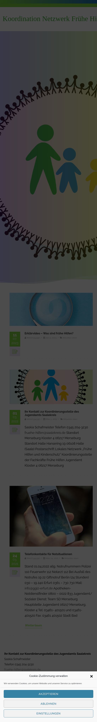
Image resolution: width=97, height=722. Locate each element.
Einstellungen (48, 713)
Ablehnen (48, 703)
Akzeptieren (48, 694)
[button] (91, 676)
